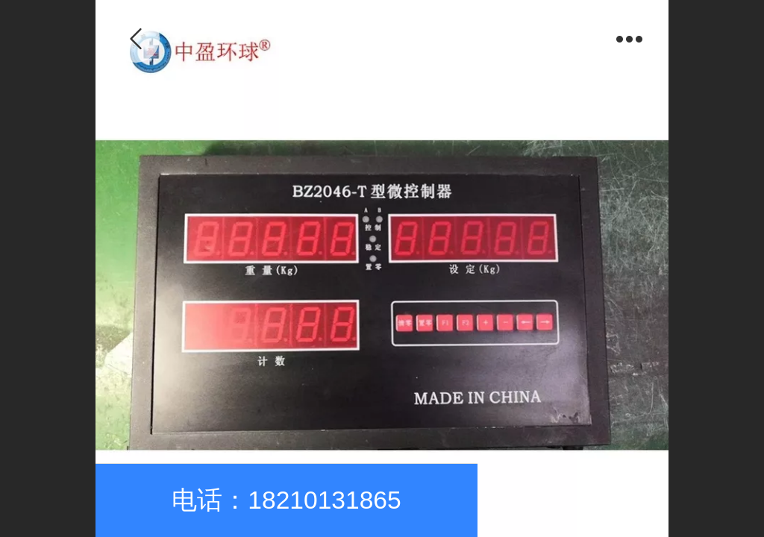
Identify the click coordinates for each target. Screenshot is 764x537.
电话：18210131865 (286, 500)
